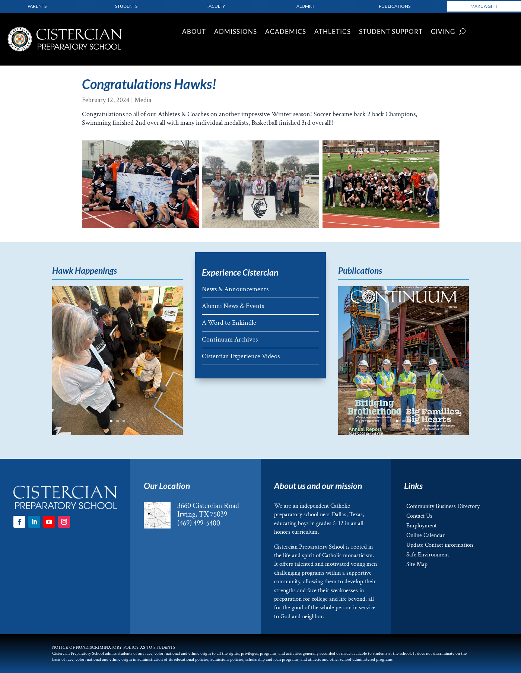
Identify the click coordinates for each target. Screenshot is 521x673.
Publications (394, 6)
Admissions (235, 32)
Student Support (391, 32)
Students (126, 6)
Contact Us (419, 516)
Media (142, 100)
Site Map (417, 564)
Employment (421, 526)
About (194, 32)
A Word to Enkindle (229, 322)
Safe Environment (427, 555)
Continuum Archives (230, 339)
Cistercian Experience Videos (241, 356)
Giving (443, 32)
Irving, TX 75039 (202, 514)
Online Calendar (425, 535)
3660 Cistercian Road (208, 506)
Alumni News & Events (233, 306)
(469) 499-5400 (198, 523)
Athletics (332, 32)
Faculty (215, 6)
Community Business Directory (443, 506)
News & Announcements (235, 289)
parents (37, 6)
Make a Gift (484, 6)
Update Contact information (439, 545)
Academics (285, 32)
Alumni (305, 6)
